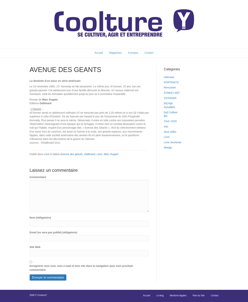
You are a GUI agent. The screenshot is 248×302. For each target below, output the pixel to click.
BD (165, 116)
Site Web (35, 247)
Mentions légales (178, 295)
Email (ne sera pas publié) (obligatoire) (53, 232)
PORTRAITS (171, 82)
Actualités (169, 107)
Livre (46, 154)
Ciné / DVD (170, 121)
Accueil (98, 52)
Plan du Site (199, 295)
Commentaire (38, 177)
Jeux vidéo (170, 131)
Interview (169, 77)
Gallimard (89, 154)
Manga (168, 147)
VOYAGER (170, 98)
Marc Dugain (111, 154)
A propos (133, 52)
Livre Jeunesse (172, 142)
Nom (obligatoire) (40, 217)
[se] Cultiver (171, 112)
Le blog (160, 295)
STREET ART (172, 92)
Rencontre (170, 87)
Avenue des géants (71, 154)
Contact (148, 52)
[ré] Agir (168, 103)
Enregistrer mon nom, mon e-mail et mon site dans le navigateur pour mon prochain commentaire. (81, 267)
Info (166, 126)
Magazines (115, 52)
